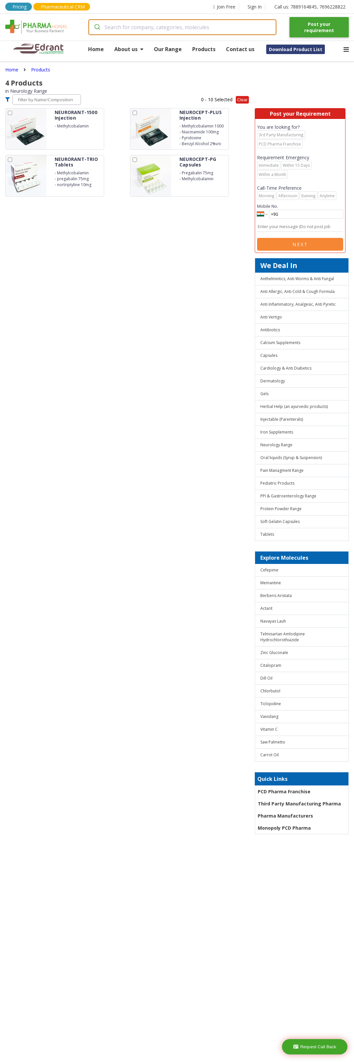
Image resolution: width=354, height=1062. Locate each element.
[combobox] (182, 27)
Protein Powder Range (281, 509)
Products (203, 49)
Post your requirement (319, 27)
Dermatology (272, 381)
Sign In (255, 7)
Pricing (19, 7)
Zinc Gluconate (274, 652)
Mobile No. (267, 206)
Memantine (270, 583)
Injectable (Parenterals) (281, 419)
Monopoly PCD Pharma (284, 828)
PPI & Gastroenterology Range (288, 496)
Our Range (168, 49)
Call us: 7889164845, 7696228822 (309, 7)
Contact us (240, 49)
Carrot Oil (269, 755)
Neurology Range (276, 445)
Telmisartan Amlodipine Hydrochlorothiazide (282, 637)
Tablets (267, 534)
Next (300, 244)
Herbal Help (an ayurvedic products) (294, 406)
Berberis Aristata (276, 595)
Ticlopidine (270, 703)
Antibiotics (270, 330)
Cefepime (269, 570)
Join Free (224, 6)
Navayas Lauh (273, 621)
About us (128, 49)
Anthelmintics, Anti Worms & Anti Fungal (297, 278)
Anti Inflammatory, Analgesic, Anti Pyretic (298, 304)
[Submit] (96, 27)
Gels (264, 393)
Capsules (268, 355)
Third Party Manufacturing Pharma (299, 804)
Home (96, 49)
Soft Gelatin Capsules (280, 521)
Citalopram (270, 665)
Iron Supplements (276, 432)
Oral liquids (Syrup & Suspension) (291, 457)
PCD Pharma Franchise (284, 791)
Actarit (266, 608)
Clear (242, 99)
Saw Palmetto (272, 742)
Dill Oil (266, 678)
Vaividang (269, 716)
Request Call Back (314, 1046)
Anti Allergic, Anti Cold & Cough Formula (297, 291)
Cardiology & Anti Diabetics (285, 368)
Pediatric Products (277, 483)
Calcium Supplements (280, 342)
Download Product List (295, 49)
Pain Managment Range (282, 470)
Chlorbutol (270, 691)
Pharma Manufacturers (285, 816)
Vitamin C (269, 729)
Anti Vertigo (271, 317)
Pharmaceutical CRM (63, 7)
